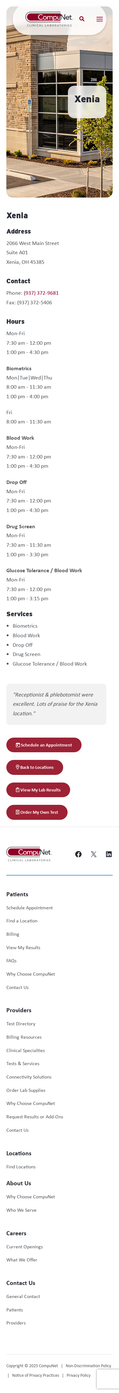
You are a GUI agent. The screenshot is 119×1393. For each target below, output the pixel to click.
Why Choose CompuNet (30, 974)
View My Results (23, 947)
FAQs (11, 960)
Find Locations (21, 1166)
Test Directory (20, 1023)
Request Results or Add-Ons (34, 1116)
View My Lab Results (38, 790)
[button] (82, 19)
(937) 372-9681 (41, 293)
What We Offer (21, 1259)
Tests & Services (22, 1063)
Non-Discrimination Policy (88, 1365)
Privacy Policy (78, 1375)
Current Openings (24, 1246)
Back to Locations (35, 767)
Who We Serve (21, 1210)
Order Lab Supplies (25, 1090)
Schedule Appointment (29, 907)
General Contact (23, 1296)
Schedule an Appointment (44, 745)
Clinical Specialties (25, 1050)
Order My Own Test (37, 812)
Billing (12, 934)
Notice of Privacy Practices (35, 1375)
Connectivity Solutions (28, 1076)
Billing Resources (24, 1037)
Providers (16, 1322)
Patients (14, 1309)
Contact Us (17, 987)
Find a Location (21, 920)
